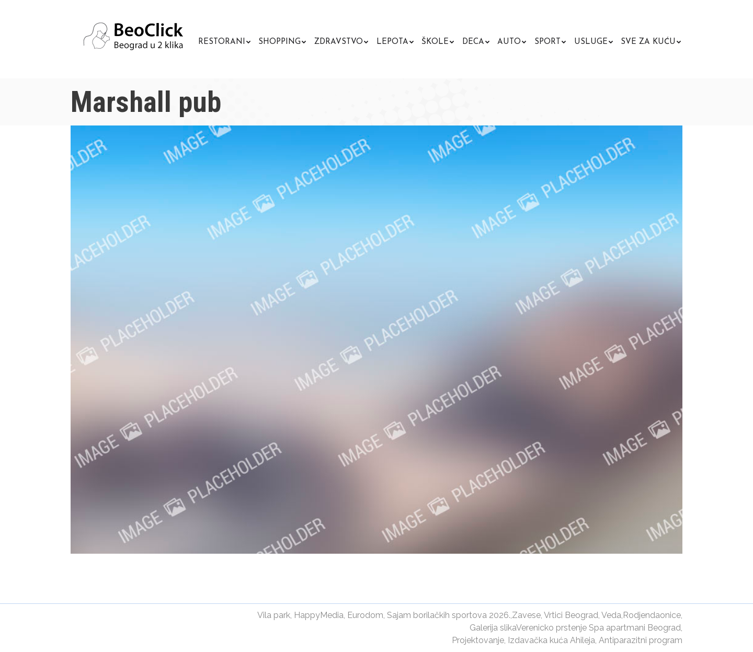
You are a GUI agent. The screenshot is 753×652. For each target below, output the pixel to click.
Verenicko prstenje (551, 628)
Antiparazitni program (640, 640)
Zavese (526, 615)
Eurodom (365, 615)
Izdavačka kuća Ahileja (551, 640)
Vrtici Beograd (571, 615)
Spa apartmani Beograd (635, 628)
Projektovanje (478, 640)
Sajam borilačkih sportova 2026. (448, 615)
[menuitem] (224, 40)
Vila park (273, 615)
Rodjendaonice (652, 615)
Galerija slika (493, 628)
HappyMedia (319, 615)
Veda (611, 615)
